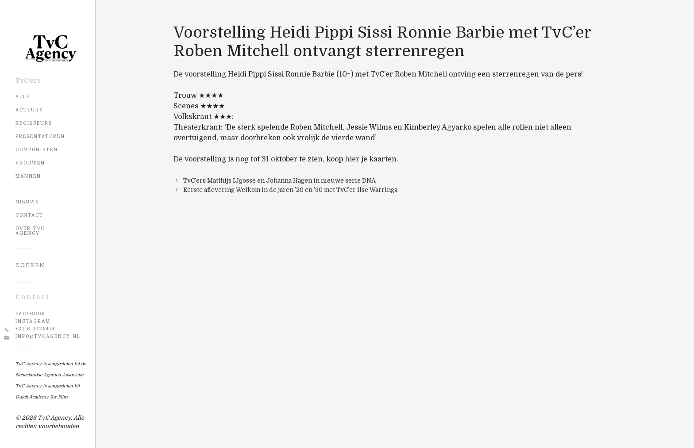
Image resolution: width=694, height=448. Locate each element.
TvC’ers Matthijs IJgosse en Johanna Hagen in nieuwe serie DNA (279, 180)
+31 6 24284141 (36, 328)
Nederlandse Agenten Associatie (49, 374)
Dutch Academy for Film (41, 396)
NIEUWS (27, 201)
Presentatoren (40, 136)
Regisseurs (33, 123)
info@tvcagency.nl (48, 336)
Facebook (30, 313)
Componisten (36, 149)
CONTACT (29, 215)
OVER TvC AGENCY (30, 231)
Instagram (32, 321)
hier (352, 159)
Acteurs (29, 109)
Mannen (28, 176)
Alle (22, 96)
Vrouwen (30, 163)
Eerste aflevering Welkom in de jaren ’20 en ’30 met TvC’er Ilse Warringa (290, 190)
